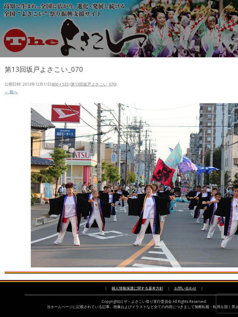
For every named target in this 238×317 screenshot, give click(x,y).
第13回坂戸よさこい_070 (93, 84)
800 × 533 (60, 84)
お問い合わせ (185, 288)
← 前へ (11, 92)
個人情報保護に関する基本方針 (137, 288)
